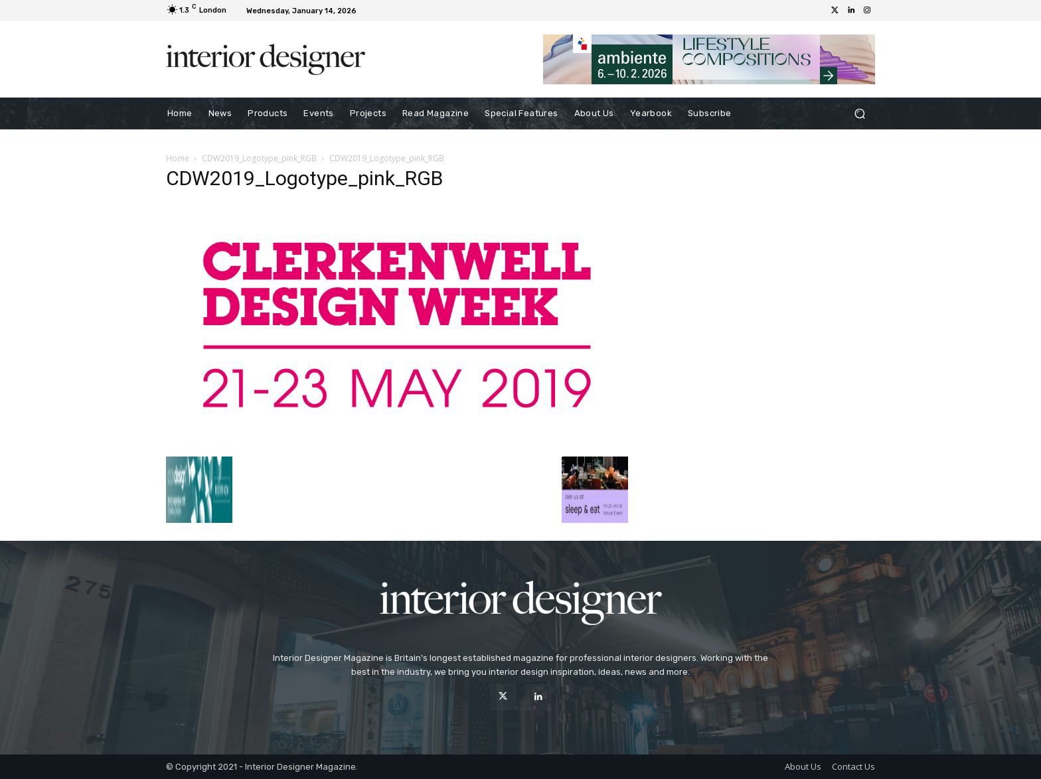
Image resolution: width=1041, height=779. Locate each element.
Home (177, 158)
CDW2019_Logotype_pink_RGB (259, 158)
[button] (859, 113)
